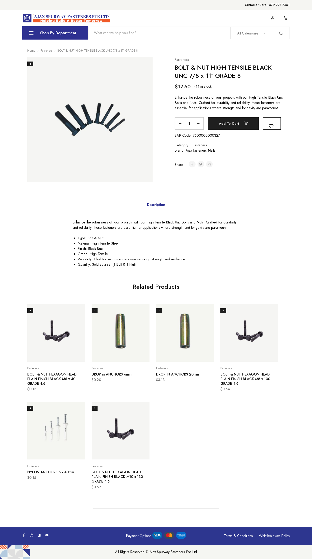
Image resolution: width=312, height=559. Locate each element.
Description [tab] (156, 204)
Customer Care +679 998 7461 (267, 4)
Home (31, 50)
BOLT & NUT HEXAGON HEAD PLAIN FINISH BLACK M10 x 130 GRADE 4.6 (117, 477)
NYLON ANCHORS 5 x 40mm (50, 472)
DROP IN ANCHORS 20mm (177, 374)
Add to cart (233, 123)
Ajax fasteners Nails (200, 150)
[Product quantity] (189, 123)
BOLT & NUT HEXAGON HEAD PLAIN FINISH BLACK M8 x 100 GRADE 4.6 (245, 379)
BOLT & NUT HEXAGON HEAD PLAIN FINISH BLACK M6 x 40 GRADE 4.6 (52, 379)
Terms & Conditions (238, 535)
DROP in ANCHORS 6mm (111, 374)
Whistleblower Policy (274, 535)
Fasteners (46, 50)
